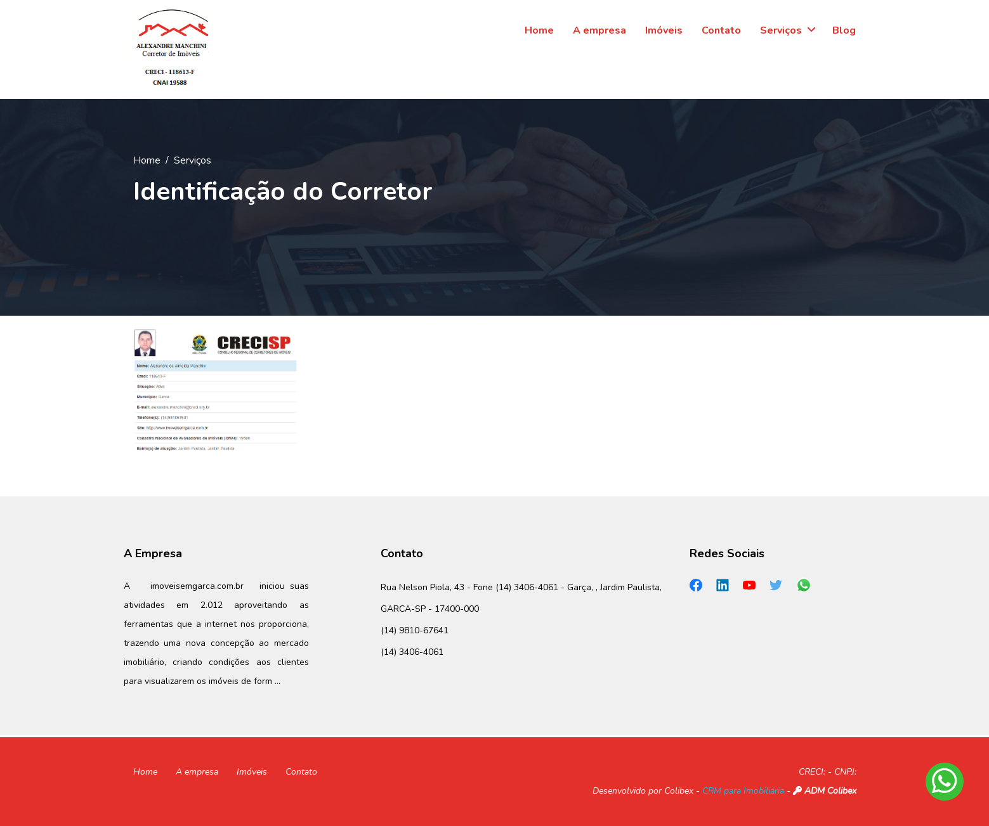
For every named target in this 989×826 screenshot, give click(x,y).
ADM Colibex (824, 791)
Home (146, 160)
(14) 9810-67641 (415, 630)
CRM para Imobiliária (743, 791)
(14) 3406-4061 (412, 652)
